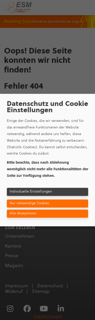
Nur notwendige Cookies (29, 203)
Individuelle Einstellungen (31, 191)
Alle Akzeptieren (23, 213)
